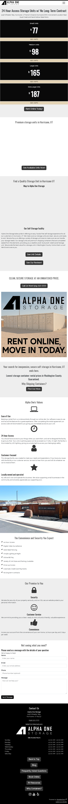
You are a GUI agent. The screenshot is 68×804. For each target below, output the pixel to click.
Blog (34, 765)
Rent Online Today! (34, 109)
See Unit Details (34, 254)
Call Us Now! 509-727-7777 (34, 286)
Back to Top (34, 759)
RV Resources (34, 783)
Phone (3, 670)
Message (4, 678)
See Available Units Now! (34, 168)
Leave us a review (61, 802)
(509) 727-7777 (34, 720)
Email (3, 663)
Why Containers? (34, 789)
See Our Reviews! (34, 263)
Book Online (34, 777)
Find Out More (34, 389)
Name (3, 655)
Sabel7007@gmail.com (34, 724)
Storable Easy (62, 799)
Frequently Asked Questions (34, 771)
